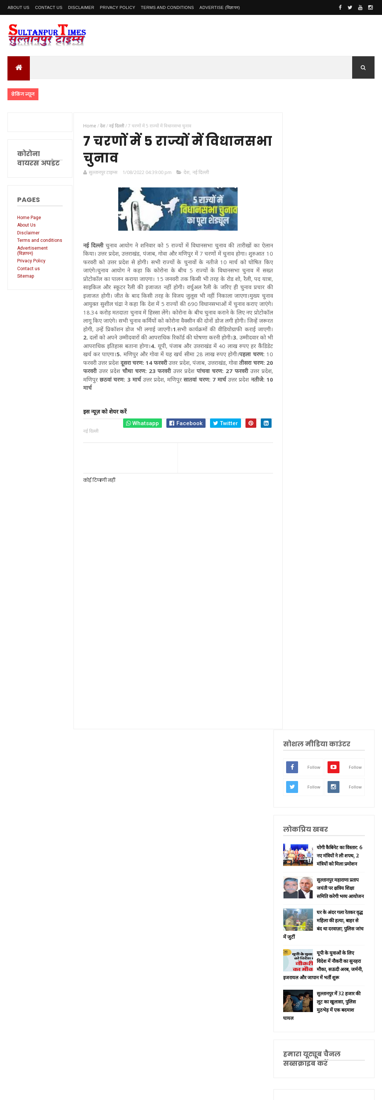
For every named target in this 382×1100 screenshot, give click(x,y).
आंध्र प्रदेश (307, 803)
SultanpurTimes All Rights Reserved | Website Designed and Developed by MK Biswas (150, 1089)
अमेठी (304, 674)
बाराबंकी (306, 849)
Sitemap (25, 281)
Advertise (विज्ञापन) (220, 7)
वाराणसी (306, 721)
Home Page (29, 217)
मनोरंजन (306, 791)
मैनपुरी (305, 884)
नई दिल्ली (199, 172)
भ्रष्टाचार (305, 873)
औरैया (304, 826)
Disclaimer (81, 7)
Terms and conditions (167, 7)
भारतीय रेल (308, 756)
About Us (18, 7)
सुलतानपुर (307, 651)
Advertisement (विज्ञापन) (32, 256)
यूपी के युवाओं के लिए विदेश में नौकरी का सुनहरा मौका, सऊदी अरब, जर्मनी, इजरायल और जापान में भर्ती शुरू (327, 408)
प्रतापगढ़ (306, 744)
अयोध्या (305, 767)
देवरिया (305, 779)
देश (185, 172)
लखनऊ (305, 639)
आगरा (304, 814)
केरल (303, 838)
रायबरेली (306, 686)
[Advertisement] (175, 659)
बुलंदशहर (306, 861)
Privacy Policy (117, 7)
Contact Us (49, 7)
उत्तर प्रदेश (307, 627)
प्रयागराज (306, 709)
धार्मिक (305, 732)
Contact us (28, 273)
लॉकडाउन (307, 697)
